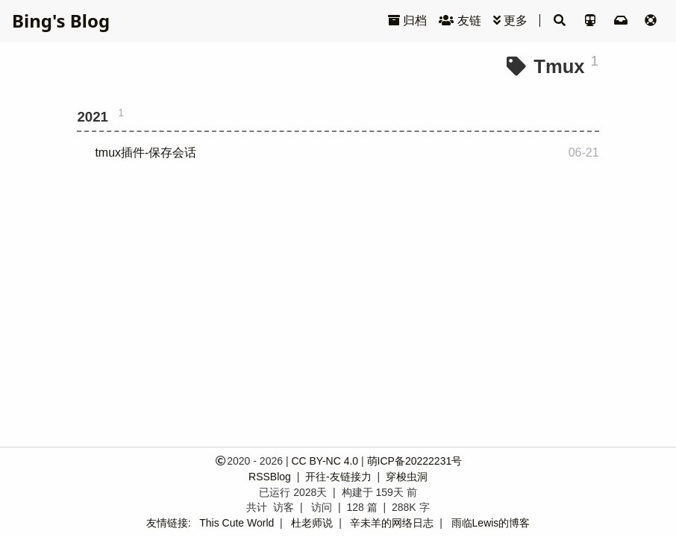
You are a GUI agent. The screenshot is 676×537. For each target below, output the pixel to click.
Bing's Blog (61, 20)
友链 (460, 20)
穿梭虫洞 (407, 477)
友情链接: (168, 523)
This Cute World (236, 523)
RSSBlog (271, 477)
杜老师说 (312, 523)
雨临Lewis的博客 (491, 523)
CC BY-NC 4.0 (324, 461)
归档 (407, 20)
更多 (510, 20)
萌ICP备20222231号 (415, 461)
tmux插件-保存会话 (145, 152)
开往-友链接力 (340, 477)
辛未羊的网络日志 (392, 523)
